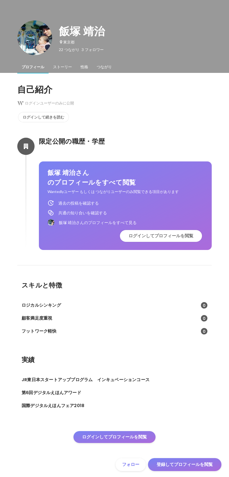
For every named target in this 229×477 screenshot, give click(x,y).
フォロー (130, 464)
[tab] (33, 66)
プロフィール (33, 67)
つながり (104, 67)
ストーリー (62, 67)
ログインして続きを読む (43, 117)
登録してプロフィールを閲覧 (185, 464)
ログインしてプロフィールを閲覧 (161, 236)
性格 (84, 67)
